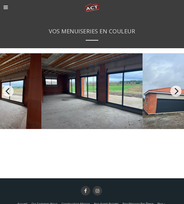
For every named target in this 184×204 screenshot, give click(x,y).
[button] (5, 7)
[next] (175, 91)
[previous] (8, 91)
